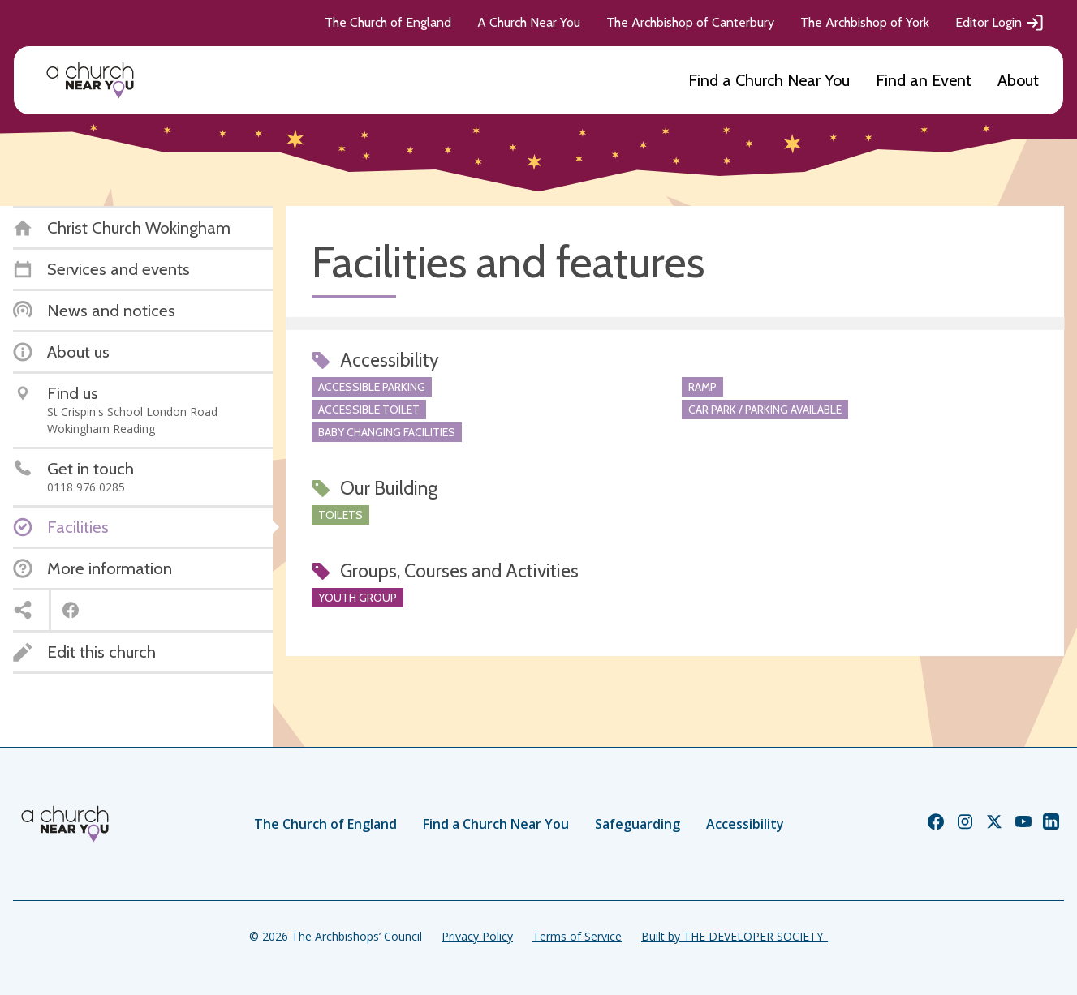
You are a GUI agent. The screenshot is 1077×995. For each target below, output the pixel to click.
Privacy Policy (477, 936)
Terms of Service (577, 936)
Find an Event (923, 80)
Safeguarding (637, 824)
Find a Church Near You (769, 80)
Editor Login (1000, 22)
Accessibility (745, 824)
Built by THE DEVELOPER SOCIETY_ (734, 936)
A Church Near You (528, 22)
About (1018, 80)
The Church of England (388, 22)
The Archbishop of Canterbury (690, 22)
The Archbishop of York (864, 22)
